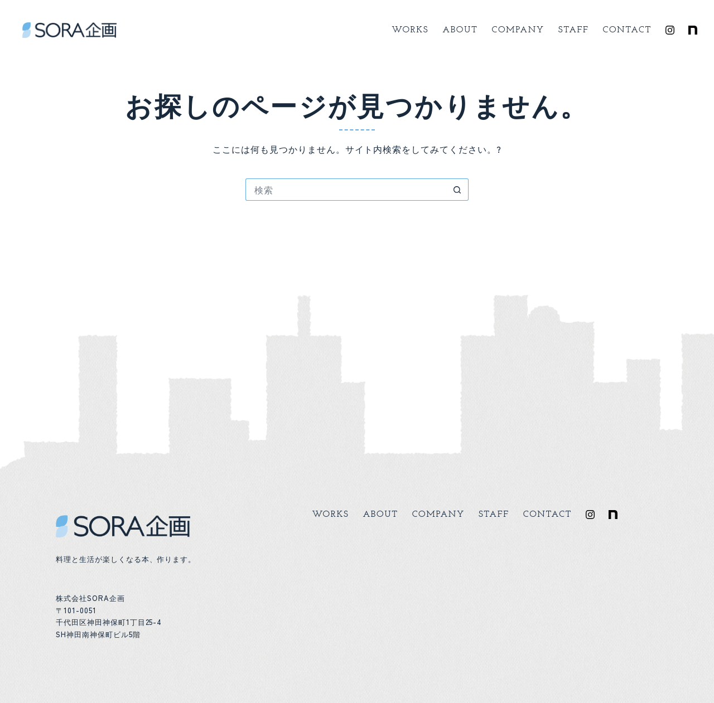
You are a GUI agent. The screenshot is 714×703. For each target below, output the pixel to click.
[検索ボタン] (457, 189)
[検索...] (345, 189)
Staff (573, 30)
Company (518, 30)
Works (410, 30)
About (459, 30)
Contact (627, 30)
